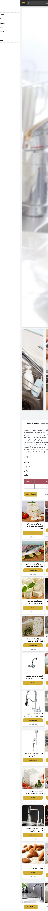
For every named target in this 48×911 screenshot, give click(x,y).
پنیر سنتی (12, 537)
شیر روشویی (12, 687)
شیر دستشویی (35, 612)
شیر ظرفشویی (35, 649)
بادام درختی (12, 877)
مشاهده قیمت (35, 530)
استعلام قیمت (10, 494)
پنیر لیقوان (12, 649)
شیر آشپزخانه (12, 724)
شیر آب (35, 727)
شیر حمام (12, 764)
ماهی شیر (35, 534)
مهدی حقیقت (30, 494)
